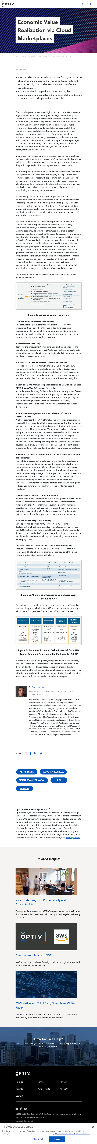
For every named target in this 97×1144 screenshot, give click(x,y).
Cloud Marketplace (53, 772)
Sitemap (42, 1117)
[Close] (93, 1127)
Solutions (20, 1082)
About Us (64, 1089)
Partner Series (27, 772)
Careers (62, 1114)
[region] (48, 1133)
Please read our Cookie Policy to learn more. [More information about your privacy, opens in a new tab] (72, 1134)
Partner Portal (44, 1089)
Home (18, 56)
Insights (25, 56)
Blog (33, 56)
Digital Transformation (32, 780)
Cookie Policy (70, 1114)
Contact (19, 1096)
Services (41, 1082)
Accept (57, 1139)
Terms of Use (25, 1117)
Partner (24, 788)
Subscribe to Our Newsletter (25, 1121)
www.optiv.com (73, 838)
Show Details (38, 1139)
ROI (59, 780)
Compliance (34, 1117)
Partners (63, 1082)
